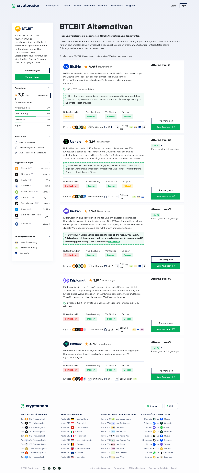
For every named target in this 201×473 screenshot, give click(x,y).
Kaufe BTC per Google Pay (115, 440)
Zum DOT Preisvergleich (33, 444)
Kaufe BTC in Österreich (73, 423)
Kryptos (66, 5)
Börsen (77, 5)
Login (183, 5)
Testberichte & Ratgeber (122, 5)
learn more (114, 241)
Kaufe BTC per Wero (112, 457)
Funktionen (20, 136)
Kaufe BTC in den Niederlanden (77, 440)
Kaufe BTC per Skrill (112, 448)
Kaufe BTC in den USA (72, 457)
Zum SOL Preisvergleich (33, 427)
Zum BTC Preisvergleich (33, 419)
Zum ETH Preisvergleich (33, 423)
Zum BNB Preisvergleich (33, 436)
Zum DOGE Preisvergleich (34, 448)
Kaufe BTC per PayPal (113, 431)
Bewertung (20, 88)
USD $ (173, 6)
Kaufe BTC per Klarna (113, 444)
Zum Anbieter (32, 77)
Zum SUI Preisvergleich (32, 457)
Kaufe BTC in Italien (71, 431)
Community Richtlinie (158, 468)
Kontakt (174, 468)
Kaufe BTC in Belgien (72, 444)
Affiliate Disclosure (137, 468)
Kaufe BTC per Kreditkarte (115, 423)
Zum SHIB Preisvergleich (33, 452)
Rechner (102, 5)
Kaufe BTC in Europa (72, 452)
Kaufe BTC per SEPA (112, 427)
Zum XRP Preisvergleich (33, 431)
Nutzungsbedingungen (100, 468)
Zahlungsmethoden (25, 236)
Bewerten (43, 95)
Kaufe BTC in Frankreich (73, 436)
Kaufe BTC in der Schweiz (74, 427)
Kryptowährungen (24, 162)
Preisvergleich (52, 5)
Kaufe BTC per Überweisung (116, 419)
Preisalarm (89, 5)
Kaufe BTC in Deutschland (74, 419)
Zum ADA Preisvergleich (33, 440)
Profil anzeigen (32, 70)
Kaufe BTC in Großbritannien (75, 448)
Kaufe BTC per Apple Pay (115, 436)
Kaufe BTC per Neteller (114, 452)
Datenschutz (119, 468)
